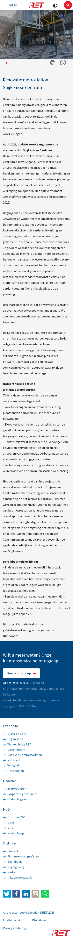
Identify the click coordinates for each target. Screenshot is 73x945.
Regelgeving (13, 867)
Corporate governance (20, 794)
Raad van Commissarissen (22, 755)
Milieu (9, 828)
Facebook (16, 894)
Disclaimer (39, 920)
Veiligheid (11, 765)
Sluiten (68, 5)
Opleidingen (13, 771)
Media (9, 872)
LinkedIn (26, 894)
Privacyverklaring (14, 928)
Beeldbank (12, 861)
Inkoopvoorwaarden (18, 877)
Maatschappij (14, 833)
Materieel (11, 760)
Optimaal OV (14, 817)
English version (13, 920)
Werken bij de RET (17, 744)
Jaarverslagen (14, 789)
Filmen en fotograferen (21, 856)
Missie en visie (14, 734)
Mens (8, 823)
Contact (10, 851)
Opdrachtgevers (16, 799)
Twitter (7, 894)
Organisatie (13, 739)
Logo (36, 5)
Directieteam (14, 750)
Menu (13, 5)
